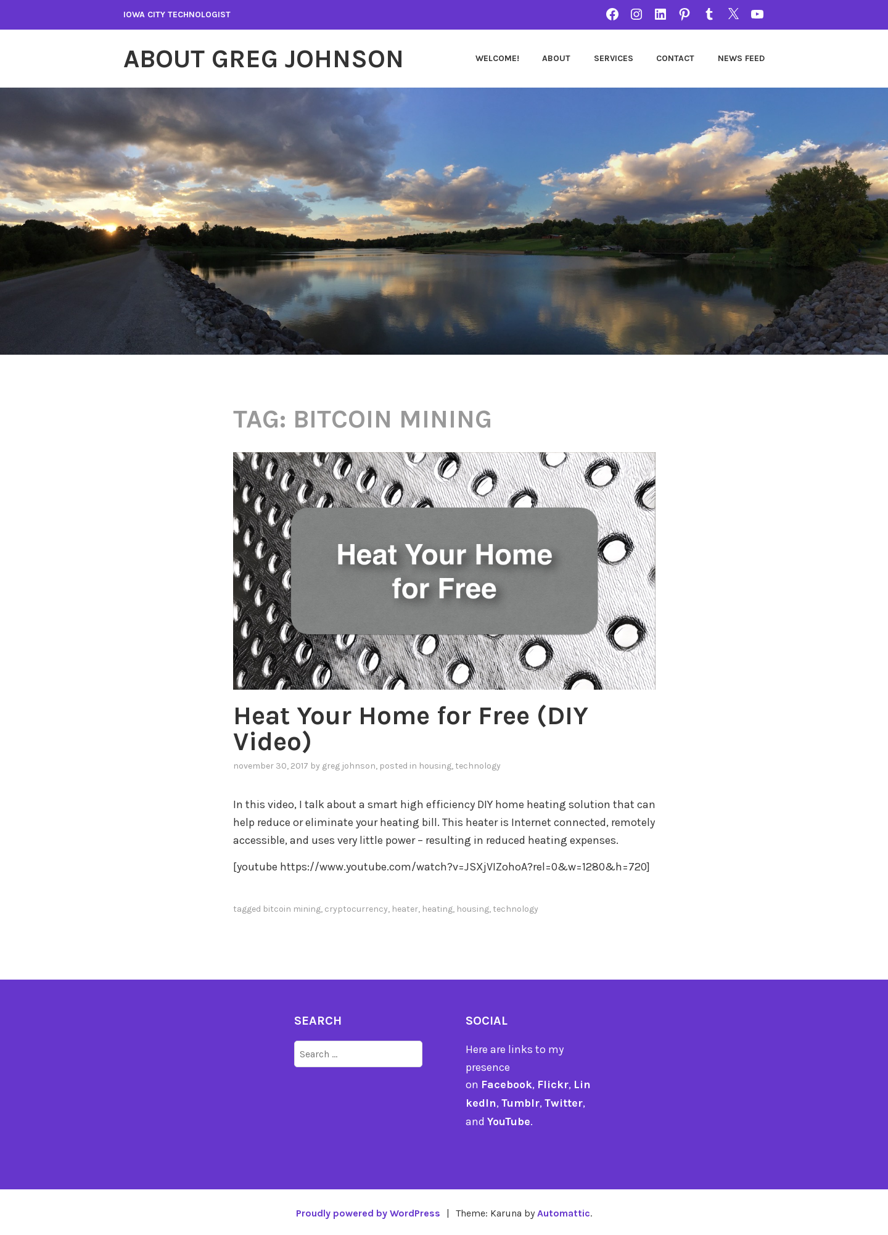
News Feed (741, 58)
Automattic (564, 1211)
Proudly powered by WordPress (367, 1211)
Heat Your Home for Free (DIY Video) (410, 728)
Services (613, 58)
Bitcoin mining (292, 909)
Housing (435, 766)
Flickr (553, 1084)
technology (478, 766)
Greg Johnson (349, 766)
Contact (675, 58)
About (556, 58)
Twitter (564, 1102)
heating (437, 909)
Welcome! (497, 58)
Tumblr (520, 1102)
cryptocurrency (356, 909)
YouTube (509, 1120)
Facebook (506, 1084)
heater (405, 909)
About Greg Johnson (263, 58)
